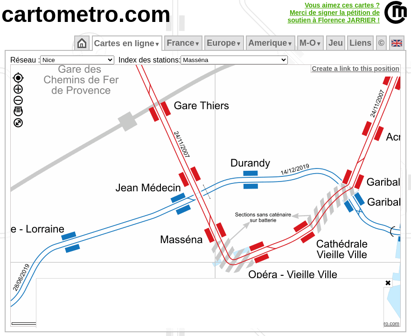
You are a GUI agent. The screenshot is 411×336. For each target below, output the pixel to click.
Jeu (336, 43)
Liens (361, 43)
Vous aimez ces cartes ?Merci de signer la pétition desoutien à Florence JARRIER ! (333, 12)
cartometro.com (86, 14)
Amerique (271, 43)
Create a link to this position (356, 68)
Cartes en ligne (127, 43)
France (184, 43)
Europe (225, 43)
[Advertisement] (210, 303)
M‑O (311, 43)
